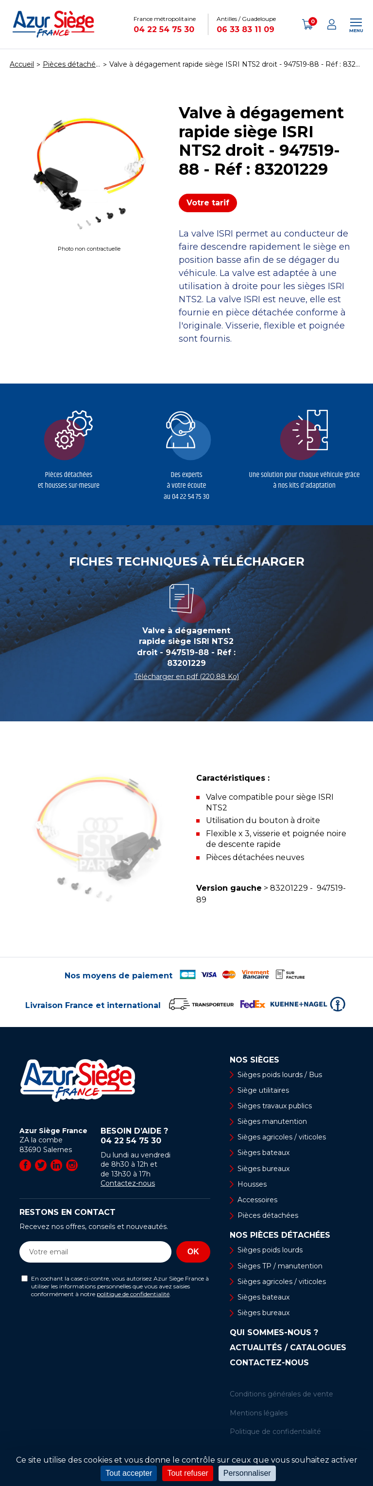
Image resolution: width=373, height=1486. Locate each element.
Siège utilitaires (263, 1090)
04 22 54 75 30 (164, 29)
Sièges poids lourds (270, 1250)
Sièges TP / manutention (279, 1266)
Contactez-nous (128, 1183)
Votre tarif (207, 202)
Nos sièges (254, 1060)
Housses (252, 1184)
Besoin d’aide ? (155, 1136)
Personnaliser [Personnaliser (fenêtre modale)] (247, 1473)
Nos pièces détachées (280, 1235)
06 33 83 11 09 (245, 29)
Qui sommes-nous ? (274, 1333)
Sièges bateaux (263, 1152)
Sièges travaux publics (274, 1105)
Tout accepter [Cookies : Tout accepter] (128, 1473)
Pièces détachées (267, 1215)
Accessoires (257, 1199)
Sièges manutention (272, 1121)
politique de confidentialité (133, 1294)
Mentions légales (259, 1413)
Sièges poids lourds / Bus (279, 1074)
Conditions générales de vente (281, 1394)
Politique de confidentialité (275, 1431)
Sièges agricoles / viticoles (281, 1137)
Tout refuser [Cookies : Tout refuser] (187, 1473)
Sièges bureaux (263, 1168)
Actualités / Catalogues (288, 1348)
